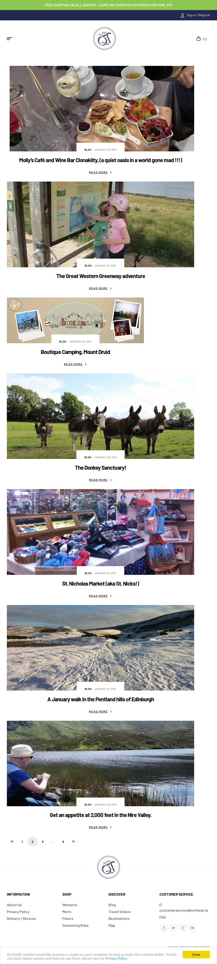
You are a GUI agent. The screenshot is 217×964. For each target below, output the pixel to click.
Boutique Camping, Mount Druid (75, 351)
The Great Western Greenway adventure (100, 276)
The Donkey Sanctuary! (100, 467)
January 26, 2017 (105, 149)
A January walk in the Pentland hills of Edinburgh (100, 699)
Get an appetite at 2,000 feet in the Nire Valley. (100, 814)
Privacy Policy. (117, 958)
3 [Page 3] (43, 842)
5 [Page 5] (63, 842)
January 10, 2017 (105, 265)
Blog (88, 149)
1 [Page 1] (22, 842)
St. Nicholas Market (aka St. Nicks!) (100, 583)
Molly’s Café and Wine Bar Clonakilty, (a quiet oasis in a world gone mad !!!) (100, 160)
